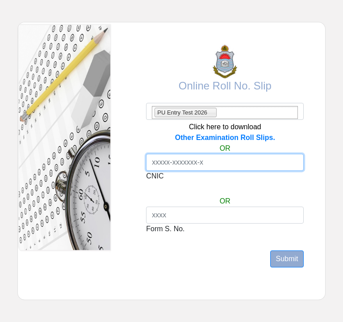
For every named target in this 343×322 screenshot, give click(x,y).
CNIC (154, 176)
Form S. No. (165, 229)
